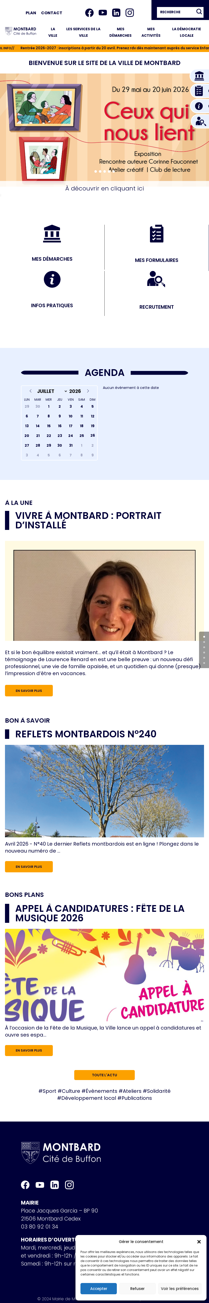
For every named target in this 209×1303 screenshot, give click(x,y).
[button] (199, 1241)
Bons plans (24, 895)
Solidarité (159, 1091)
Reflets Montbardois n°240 (85, 734)
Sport (49, 1091)
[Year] (76, 391)
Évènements (101, 1091)
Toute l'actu (104, 1075)
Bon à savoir (27, 720)
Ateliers (132, 1091)
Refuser (137, 1288)
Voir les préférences (180, 1288)
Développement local (88, 1098)
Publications (137, 1098)
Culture (71, 1091)
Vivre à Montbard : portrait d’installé (88, 520)
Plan (31, 13)
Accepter (98, 1288)
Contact (51, 13)
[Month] (51, 391)
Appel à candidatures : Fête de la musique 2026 (100, 913)
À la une (18, 503)
